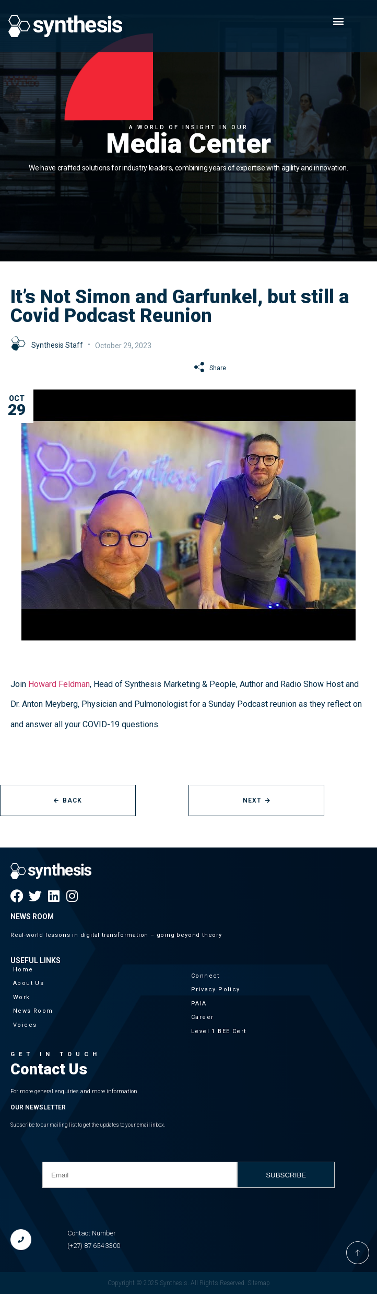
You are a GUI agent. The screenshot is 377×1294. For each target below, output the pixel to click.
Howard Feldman (59, 684)
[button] (338, 20)
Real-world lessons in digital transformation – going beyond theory (116, 935)
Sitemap (259, 1283)
